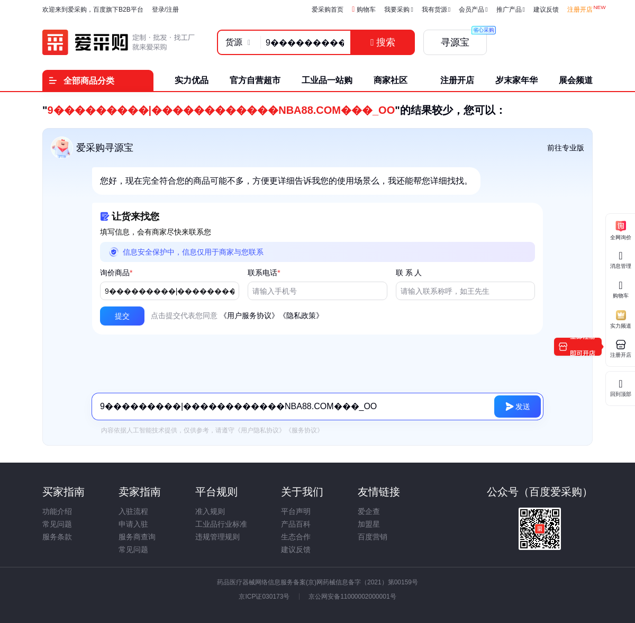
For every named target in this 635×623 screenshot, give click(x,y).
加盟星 (369, 524)
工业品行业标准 (221, 524)
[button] (122, 316)
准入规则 (210, 511)
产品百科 (296, 524)
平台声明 (296, 511)
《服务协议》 (304, 430)
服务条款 (57, 536)
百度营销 (372, 536)
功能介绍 (57, 511)
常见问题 (57, 524)
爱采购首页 (327, 9)
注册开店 (580, 9)
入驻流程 (133, 511)
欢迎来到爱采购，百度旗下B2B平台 (92, 9)
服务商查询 (137, 536)
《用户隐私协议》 (259, 430)
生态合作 (296, 536)
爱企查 (369, 511)
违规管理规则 (217, 536)
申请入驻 (133, 524)
